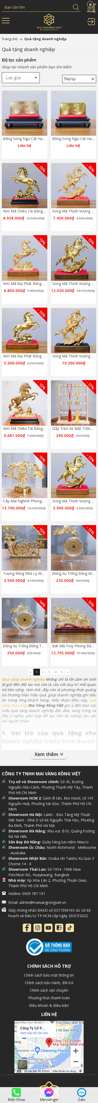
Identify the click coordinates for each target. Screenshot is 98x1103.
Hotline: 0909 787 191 (26, 893)
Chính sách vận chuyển (49, 990)
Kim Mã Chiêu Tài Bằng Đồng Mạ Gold (35, 428)
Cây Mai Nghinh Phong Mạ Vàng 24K (34, 500)
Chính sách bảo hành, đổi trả (49, 982)
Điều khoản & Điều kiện (49, 1005)
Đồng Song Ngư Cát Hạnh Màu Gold (33, 138)
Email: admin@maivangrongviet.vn (37, 902)
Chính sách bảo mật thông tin (49, 975)
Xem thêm (49, 754)
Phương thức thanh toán (49, 997)
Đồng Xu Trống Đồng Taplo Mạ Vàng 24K (37, 645)
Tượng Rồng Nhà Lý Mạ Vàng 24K (32, 573)
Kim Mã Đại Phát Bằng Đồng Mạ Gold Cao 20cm (44, 283)
